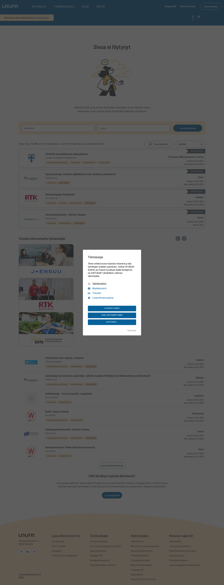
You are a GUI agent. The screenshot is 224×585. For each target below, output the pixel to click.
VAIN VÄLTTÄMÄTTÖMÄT (112, 315)
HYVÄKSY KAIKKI (112, 308)
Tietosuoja (131, 330)
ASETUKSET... (112, 322)
